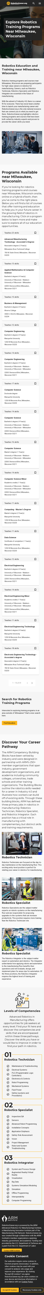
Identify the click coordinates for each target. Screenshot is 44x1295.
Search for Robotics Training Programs (16, 701)
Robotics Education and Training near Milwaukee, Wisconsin (21, 69)
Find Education (9, 723)
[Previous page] (27, 683)
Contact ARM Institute (12, 1251)
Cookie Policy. (27, 1282)
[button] (33, 3)
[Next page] (32, 683)
